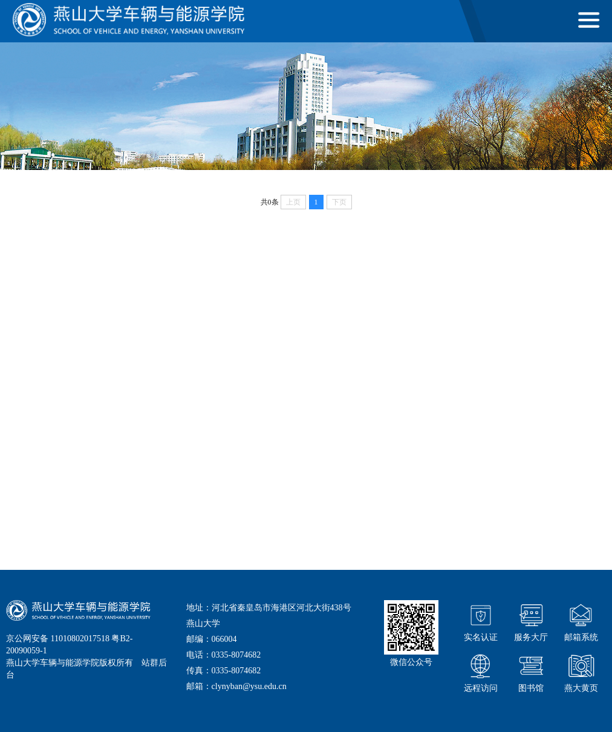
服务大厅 (531, 621)
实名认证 (481, 621)
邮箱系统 (581, 621)
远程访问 (481, 672)
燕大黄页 (581, 672)
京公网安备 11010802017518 (57, 638)
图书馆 (531, 672)
